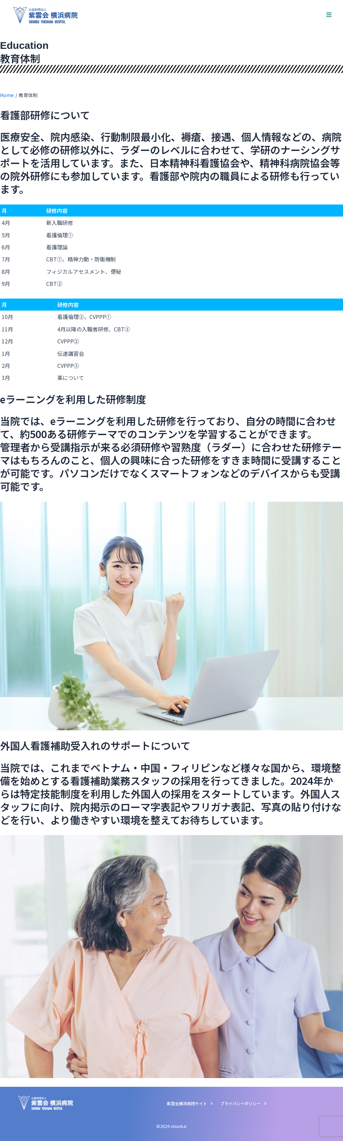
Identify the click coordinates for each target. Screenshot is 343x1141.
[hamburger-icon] (328, 15)
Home (7, 95)
